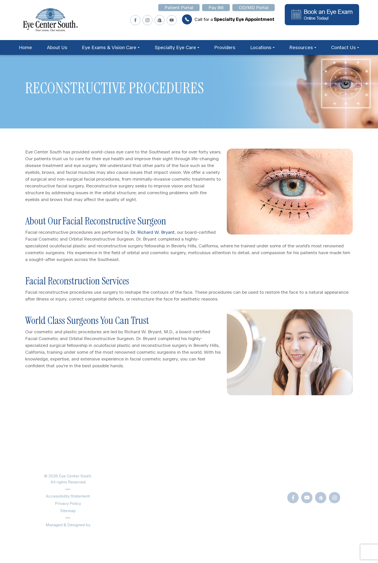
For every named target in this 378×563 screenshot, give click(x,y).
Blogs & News (229, 472)
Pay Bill (216, 7)
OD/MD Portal (253, 7)
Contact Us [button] (345, 47)
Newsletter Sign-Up (236, 531)
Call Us (307, 480)
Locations (134, 507)
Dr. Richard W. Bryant (152, 232)
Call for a (228, 19)
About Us (57, 47)
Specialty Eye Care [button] (176, 47)
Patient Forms (229, 463)
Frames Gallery (230, 497)
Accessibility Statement (68, 496)
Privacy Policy (68, 503)
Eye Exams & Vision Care (150, 472)
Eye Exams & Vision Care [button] (111, 47)
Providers (224, 47)
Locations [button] (262, 47)
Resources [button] (302, 47)
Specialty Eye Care (144, 480)
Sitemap (68, 510)
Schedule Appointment (148, 516)
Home (25, 47)
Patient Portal (179, 7)
